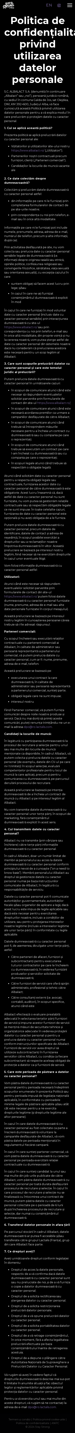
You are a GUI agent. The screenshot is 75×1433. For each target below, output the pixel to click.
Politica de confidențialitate (32, 1423)
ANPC (55, 1423)
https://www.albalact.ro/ (27, 150)
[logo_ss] (8, 5)
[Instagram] (59, 5)
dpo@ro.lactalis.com (38, 727)
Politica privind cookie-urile (49, 1419)
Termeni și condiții (19, 1419)
